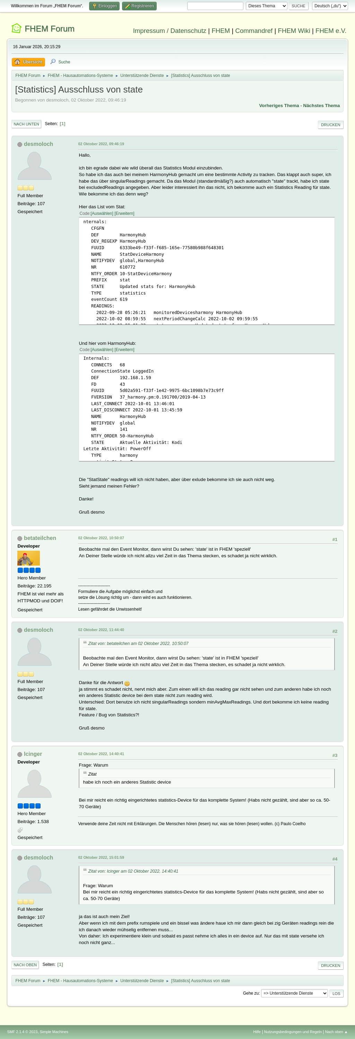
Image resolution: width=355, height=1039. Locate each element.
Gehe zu (251, 993)
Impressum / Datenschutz (170, 30)
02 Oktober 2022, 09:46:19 (101, 144)
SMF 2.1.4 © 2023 (22, 1032)
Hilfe (257, 1032)
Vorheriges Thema (279, 105)
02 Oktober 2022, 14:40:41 (101, 754)
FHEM (220, 30)
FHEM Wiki (294, 30)
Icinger (33, 754)
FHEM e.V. (331, 30)
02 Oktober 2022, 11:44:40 (101, 630)
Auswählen (102, 213)
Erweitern (124, 213)
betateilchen (40, 538)
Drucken (330, 125)
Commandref (253, 30)
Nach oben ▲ (336, 1032)
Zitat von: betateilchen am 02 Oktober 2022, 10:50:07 (138, 643)
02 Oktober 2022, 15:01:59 (101, 857)
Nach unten (26, 124)
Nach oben (25, 965)
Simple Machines (54, 1032)
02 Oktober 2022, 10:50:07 (101, 538)
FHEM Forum (50, 28)
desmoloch (38, 144)
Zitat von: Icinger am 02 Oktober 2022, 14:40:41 (133, 871)
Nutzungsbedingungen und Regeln (293, 1032)
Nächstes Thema (321, 105)
